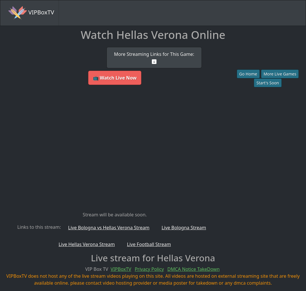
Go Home (248, 74)
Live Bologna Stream (184, 227)
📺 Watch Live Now (115, 78)
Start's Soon (267, 83)
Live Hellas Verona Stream (87, 244)
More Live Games (280, 74)
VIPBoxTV (31, 13)
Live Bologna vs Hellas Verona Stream (109, 227)
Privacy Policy (149, 269)
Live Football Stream (149, 244)
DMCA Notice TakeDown (193, 269)
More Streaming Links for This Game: (154, 57)
